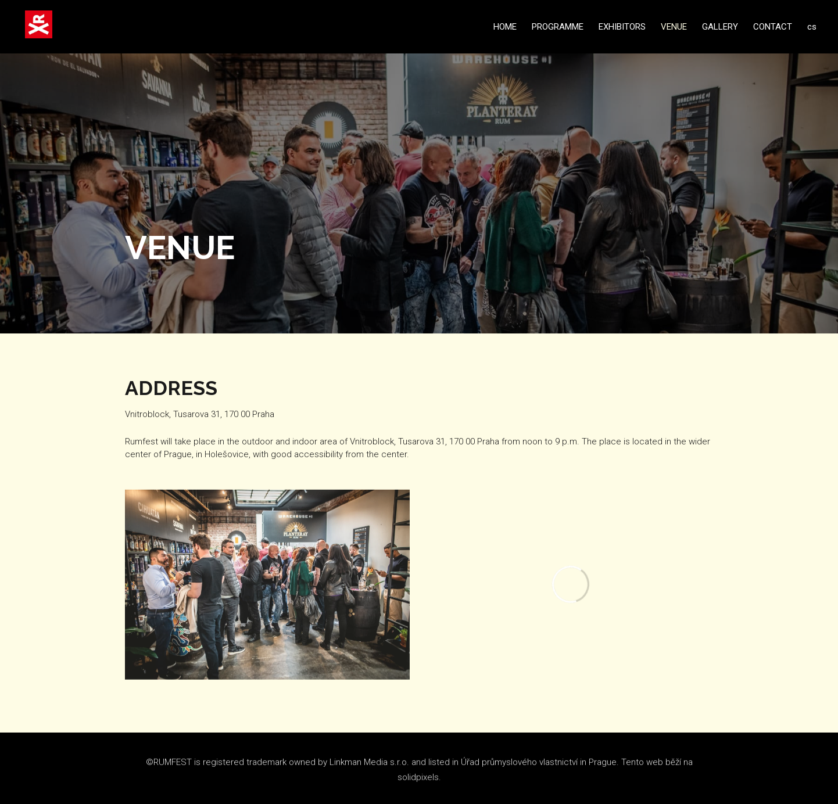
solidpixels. (419, 782)
